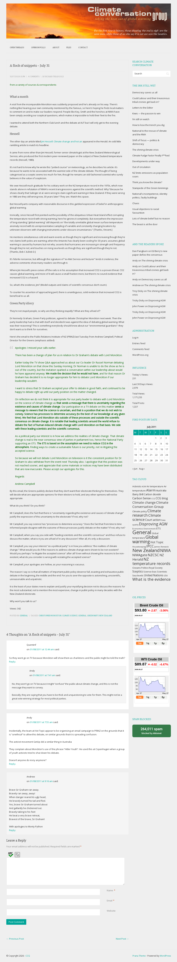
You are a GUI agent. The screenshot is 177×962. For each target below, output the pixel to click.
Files (68, 47)
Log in (135, 337)
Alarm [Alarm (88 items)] (151, 490)
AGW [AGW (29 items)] (144, 486)
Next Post (122, 938)
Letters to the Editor (142, 107)
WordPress (165, 955)
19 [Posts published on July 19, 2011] (141, 454)
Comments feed (140, 349)
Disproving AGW (157, 300)
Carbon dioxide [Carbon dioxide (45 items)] (152, 494)
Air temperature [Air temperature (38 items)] (155, 486)
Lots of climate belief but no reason (151, 218)
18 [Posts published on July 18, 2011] (135, 454)
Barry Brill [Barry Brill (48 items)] (137, 494)
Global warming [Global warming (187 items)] (145, 539)
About (56, 47)
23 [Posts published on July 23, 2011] (161, 454)
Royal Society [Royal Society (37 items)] (155, 567)
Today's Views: (140, 374)
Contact (83, 47)
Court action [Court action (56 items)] (153, 520)
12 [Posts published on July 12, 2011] (141, 449)
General (24, 616)
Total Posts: (138, 403)
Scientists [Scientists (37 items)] (162, 571)
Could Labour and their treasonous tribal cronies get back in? (150, 270)
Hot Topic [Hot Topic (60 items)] (156, 542)
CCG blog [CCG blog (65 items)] (162, 498)
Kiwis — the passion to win (146, 113)
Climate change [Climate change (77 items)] (144, 502)
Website (111, 910)
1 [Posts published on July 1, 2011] (155, 438)
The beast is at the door (145, 224)
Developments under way (146, 161)
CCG (28, 955)
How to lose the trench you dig (148, 125)
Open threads (17, 47)
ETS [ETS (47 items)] (158, 528)
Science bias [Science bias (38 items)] (150, 571)
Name (110, 890)
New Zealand (105, 616)
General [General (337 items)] (141, 532)
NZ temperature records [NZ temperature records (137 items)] (151, 561)
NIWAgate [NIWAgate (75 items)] (139, 555)
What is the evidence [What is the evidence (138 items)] (151, 579)
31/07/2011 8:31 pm (17, 77)
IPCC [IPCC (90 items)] (150, 546)
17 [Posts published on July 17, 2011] (166, 449)
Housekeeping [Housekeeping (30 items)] (139, 546)
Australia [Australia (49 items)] (161, 490)
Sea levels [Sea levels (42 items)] (137, 575)
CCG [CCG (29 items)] (153, 498)
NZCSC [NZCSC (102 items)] (153, 555)
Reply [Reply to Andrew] (12, 830)
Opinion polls (38, 47)
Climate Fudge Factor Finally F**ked (150, 155)
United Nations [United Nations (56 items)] (153, 575)
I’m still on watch (140, 119)
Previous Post (15, 938)
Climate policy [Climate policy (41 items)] (139, 511)
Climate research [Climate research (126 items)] (146, 513)
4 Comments (34, 77)
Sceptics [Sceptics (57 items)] (137, 571)
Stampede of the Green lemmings (150, 188)
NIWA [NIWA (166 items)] (165, 550)
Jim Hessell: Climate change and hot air (61, 141)
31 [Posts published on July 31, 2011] (166, 460)
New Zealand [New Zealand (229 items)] (146, 550)
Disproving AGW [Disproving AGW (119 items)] (153, 523)
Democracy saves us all (144, 92)
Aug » (142, 468)
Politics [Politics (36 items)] (144, 567)
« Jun (134, 468)
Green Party (93, 616)
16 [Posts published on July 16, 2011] (161, 449)
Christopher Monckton (50, 616)
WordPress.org (140, 354)
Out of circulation (141, 167)
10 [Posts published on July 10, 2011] (166, 443)
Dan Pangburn (140, 251)
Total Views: (138, 393)
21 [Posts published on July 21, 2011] (151, 454)
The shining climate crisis (145, 149)
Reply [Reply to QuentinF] (12, 661)
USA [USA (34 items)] (166, 575)
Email (109, 900)
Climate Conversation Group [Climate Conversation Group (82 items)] (150, 504)
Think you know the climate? (147, 182)
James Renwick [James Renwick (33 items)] (161, 546)
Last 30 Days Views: (143, 384)
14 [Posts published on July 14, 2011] (151, 449)
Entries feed (138, 343)
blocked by (151, 731)
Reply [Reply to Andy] (12, 763)
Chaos (135, 203)
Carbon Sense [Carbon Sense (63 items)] (141, 498)
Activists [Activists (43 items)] (136, 486)
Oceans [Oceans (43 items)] (136, 567)
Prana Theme (139, 955)
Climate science (70, 616)
